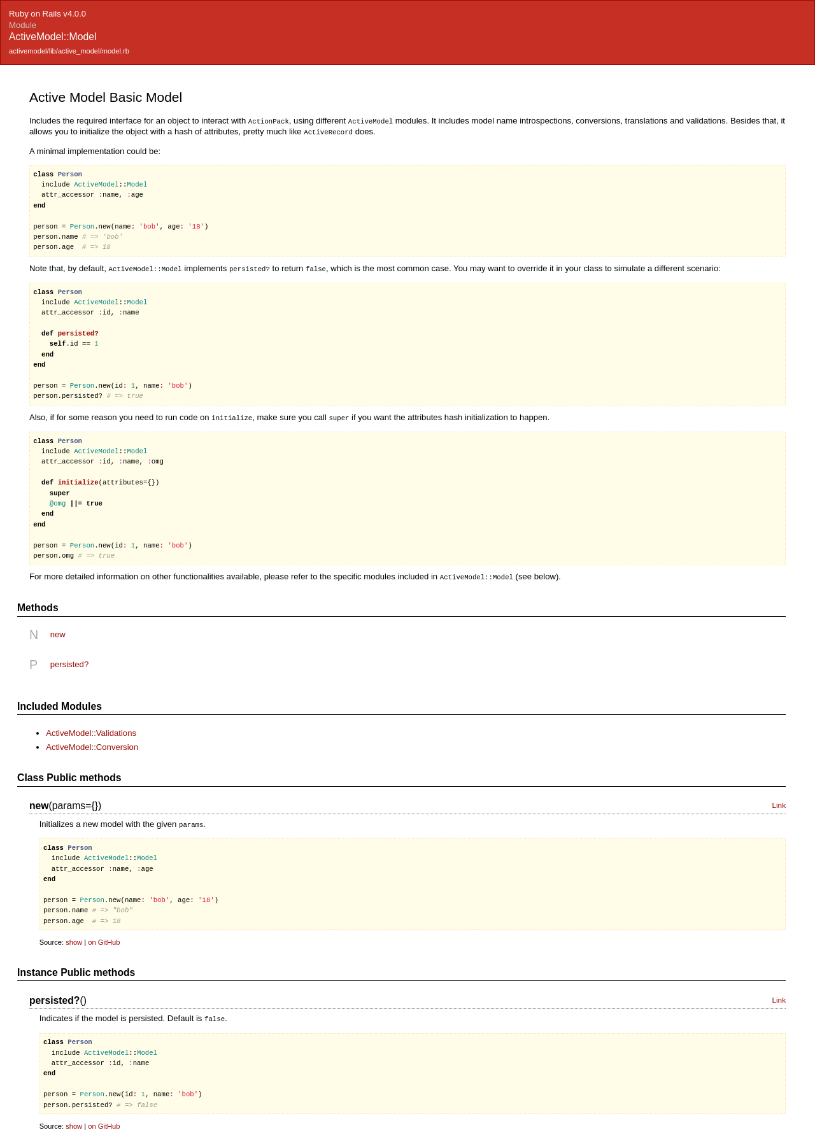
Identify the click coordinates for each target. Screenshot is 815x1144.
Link (779, 802)
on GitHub (104, 938)
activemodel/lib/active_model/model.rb (69, 51)
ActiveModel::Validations (91, 730)
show (74, 938)
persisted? (69, 661)
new (58, 631)
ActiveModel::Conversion (92, 744)
